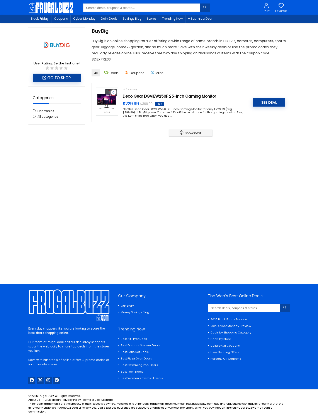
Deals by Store (221, 339)
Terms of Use (91, 400)
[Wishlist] (281, 6)
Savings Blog (132, 18)
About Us (34, 400)
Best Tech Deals (132, 372)
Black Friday (40, 18)
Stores (151, 18)
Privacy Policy (72, 400)
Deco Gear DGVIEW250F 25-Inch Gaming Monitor (169, 96)
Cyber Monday (84, 18)
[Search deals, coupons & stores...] (205, 7)
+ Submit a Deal (200, 18)
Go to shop (57, 78)
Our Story (127, 306)
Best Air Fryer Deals (134, 339)
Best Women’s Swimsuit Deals (142, 378)
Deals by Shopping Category (231, 332)
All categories (47, 116)
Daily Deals (109, 18)
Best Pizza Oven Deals (136, 358)
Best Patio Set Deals (135, 352)
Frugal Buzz (46, 396)
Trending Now (172, 18)
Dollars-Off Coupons (225, 346)
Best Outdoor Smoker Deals (140, 345)
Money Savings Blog (135, 312)
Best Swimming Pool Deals (139, 365)
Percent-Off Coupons (226, 359)
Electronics (45, 111)
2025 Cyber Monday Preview (231, 326)
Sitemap (107, 400)
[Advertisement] (56, 200)
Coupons (61, 18)
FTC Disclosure (51, 400)
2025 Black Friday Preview (229, 319)
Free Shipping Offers (225, 352)
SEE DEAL (269, 102)
